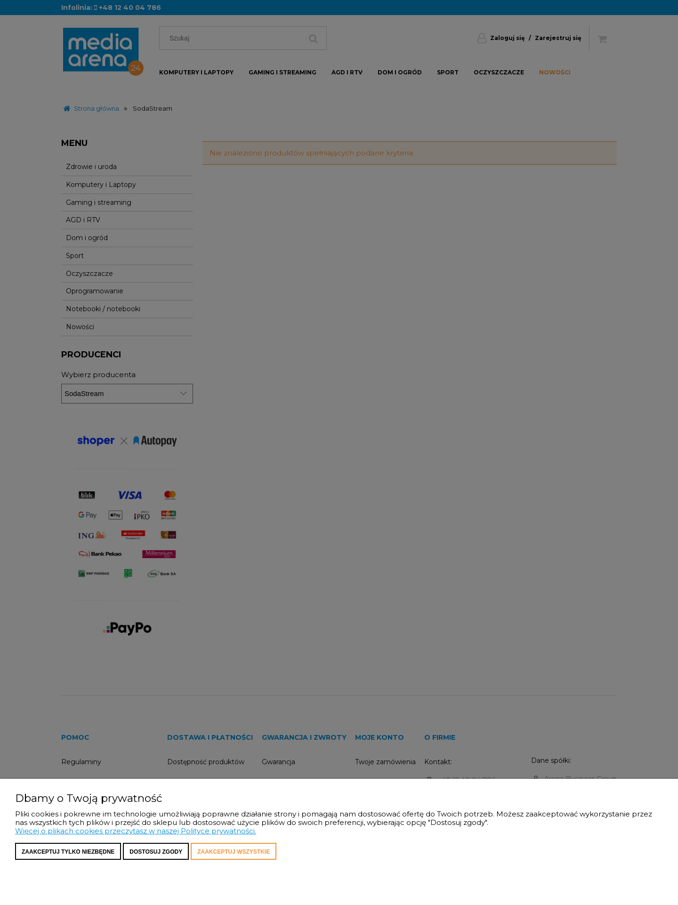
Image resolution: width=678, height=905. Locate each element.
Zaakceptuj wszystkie (233, 851)
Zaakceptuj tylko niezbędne (68, 851)
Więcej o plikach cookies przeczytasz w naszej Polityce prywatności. (135, 830)
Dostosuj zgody (155, 851)
